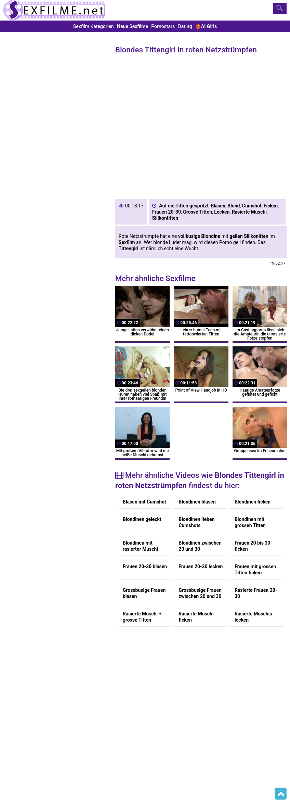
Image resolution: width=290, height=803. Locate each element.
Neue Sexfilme (132, 26)
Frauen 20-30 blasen (145, 566)
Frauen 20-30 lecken (201, 566)
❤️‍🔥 (206, 26)
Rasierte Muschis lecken (253, 617)
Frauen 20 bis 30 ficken (253, 546)
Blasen (218, 205)
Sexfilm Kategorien (93, 26)
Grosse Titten (197, 212)
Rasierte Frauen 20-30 (256, 593)
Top (280, 794)
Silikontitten (165, 218)
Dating (185, 26)
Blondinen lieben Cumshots (196, 522)
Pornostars (163, 26)
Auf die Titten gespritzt (184, 205)
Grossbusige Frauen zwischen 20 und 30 (200, 593)
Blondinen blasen (197, 502)
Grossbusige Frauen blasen (144, 593)
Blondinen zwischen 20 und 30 (200, 546)
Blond (233, 205)
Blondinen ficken (253, 502)
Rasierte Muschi (249, 212)
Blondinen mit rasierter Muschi (140, 546)
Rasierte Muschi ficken (196, 617)
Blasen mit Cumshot (144, 502)
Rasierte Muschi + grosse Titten (142, 617)
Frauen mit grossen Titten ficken (255, 569)
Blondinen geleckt (142, 519)
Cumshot (252, 205)
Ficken (271, 205)
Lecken (221, 212)
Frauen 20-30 (166, 212)
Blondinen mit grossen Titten (250, 522)
